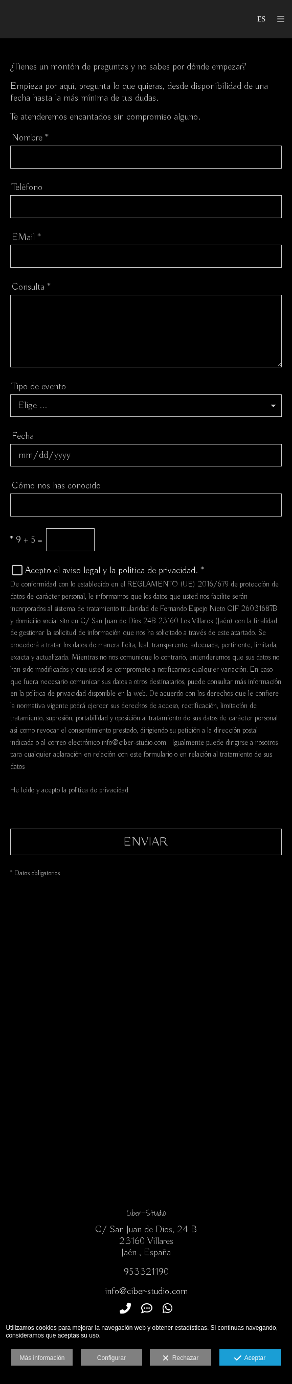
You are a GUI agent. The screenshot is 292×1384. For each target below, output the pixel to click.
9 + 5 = (26, 540)
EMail (26, 237)
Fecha (23, 436)
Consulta (31, 287)
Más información (41, 1358)
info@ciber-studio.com (146, 1291)
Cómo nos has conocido (56, 486)
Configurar (111, 1358)
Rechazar (180, 1358)
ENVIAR (146, 842)
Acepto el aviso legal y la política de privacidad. (111, 571)
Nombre (30, 138)
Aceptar (249, 1358)
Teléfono (27, 187)
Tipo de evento (39, 387)
